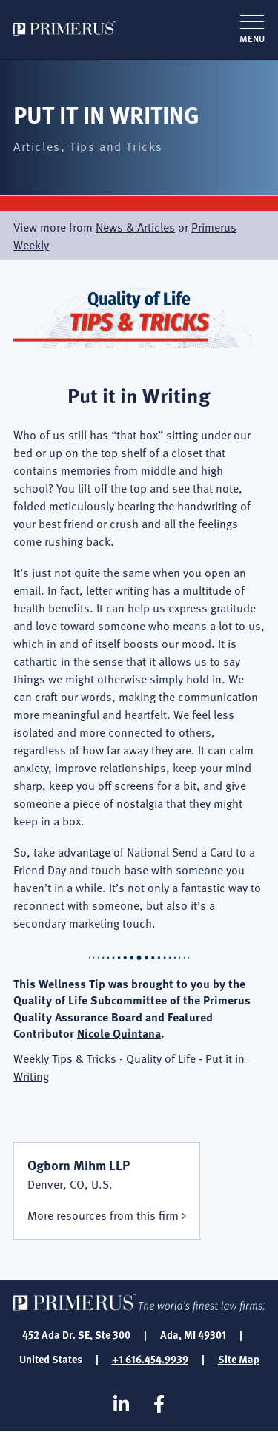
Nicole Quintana (119, 1032)
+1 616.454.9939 (150, 1358)
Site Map (238, 1358)
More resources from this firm (103, 1214)
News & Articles (135, 226)
